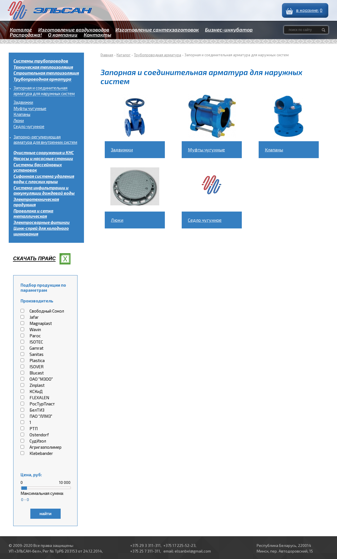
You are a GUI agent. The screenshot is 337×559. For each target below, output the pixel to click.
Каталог (21, 29)
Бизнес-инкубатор (229, 29)
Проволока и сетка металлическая (33, 213)
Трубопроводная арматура (42, 79)
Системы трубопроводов (40, 60)
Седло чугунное (28, 126)
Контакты (97, 35)
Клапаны (21, 114)
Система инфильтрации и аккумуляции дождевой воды (44, 190)
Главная (107, 55)
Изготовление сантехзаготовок (157, 29)
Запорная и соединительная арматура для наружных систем (44, 90)
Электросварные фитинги (41, 222)
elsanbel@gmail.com (193, 551)
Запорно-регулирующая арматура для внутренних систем (45, 139)
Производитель (37, 300)
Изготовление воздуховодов (73, 29)
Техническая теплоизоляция (43, 66)
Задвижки (23, 102)
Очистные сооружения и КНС (43, 152)
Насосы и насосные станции (43, 158)
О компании (63, 35)
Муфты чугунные (29, 108)
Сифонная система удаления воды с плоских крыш (43, 179)
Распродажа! (26, 35)
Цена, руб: (31, 474)
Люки (18, 120)
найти (45, 513)
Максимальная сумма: (42, 493)
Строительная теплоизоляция (46, 72)
